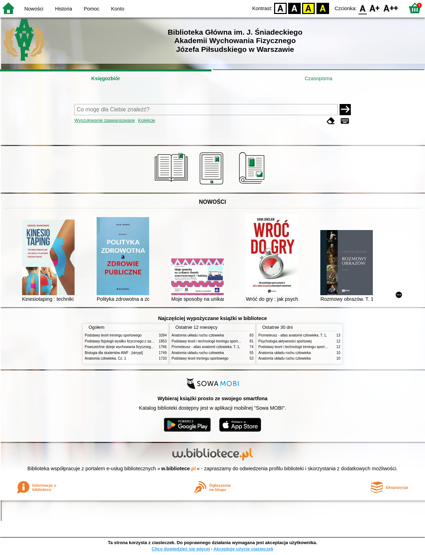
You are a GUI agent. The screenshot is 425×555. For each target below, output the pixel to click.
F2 (391, 8)
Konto (117, 9)
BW (294, 8)
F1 (374, 8)
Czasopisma (318, 78)
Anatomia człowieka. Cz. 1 (105, 358)
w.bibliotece (178, 468)
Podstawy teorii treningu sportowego (113, 335)
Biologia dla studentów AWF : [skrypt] (114, 353)
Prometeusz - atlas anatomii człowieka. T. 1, (206, 347)
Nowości (34, 9)
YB (308, 8)
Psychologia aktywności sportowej (285, 341)
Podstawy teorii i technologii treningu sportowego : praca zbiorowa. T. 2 (227, 341)
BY (322, 8)
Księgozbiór (105, 78)
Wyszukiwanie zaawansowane (104, 120)
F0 (362, 8)
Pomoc (91, 9)
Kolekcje (146, 120)
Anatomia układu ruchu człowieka (198, 335)
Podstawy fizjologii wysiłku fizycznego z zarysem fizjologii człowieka (137, 341)
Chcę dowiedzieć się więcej (181, 548)
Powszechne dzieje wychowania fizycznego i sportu (125, 347)
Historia (63, 9)
